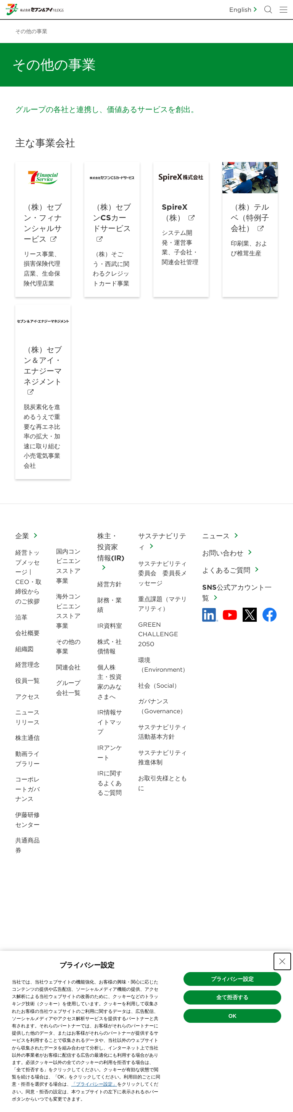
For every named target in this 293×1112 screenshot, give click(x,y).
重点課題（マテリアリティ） (162, 604)
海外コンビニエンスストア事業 (68, 610)
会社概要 (27, 633)
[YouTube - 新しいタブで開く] (230, 615)
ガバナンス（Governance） (162, 706)
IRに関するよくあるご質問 (109, 782)
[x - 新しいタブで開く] (250, 615)
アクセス (27, 696)
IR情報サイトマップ (109, 721)
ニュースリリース (27, 717)
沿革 (21, 617)
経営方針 (109, 584)
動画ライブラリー (27, 758)
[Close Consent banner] (282, 961)
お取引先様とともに (162, 783)
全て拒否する (232, 997)
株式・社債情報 (109, 646)
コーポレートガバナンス (27, 788)
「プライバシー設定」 (94, 1084)
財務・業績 (109, 605)
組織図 (24, 649)
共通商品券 (27, 845)
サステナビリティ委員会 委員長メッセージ (162, 573)
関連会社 (68, 667)
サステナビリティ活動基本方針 (162, 732)
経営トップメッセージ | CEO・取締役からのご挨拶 (28, 577)
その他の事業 (68, 646)
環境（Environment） (163, 665)
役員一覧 (27, 680)
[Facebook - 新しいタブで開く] (269, 615)
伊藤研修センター (27, 819)
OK (233, 1016)
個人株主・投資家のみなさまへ (109, 681)
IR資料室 (109, 625)
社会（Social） (159, 685)
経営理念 (27, 664)
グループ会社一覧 (68, 687)
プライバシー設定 (232, 979)
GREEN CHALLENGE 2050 (158, 634)
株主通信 (27, 737)
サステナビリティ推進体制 (162, 757)
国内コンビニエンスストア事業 (68, 565)
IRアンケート (109, 752)
